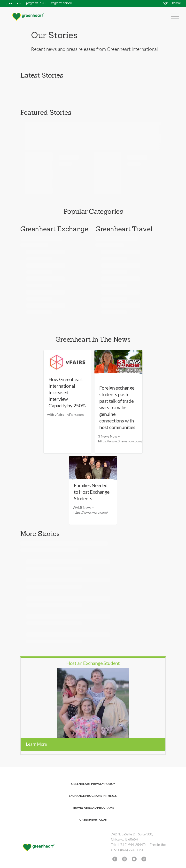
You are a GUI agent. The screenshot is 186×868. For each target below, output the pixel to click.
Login (165, 3)
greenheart (14, 3)
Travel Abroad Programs (93, 807)
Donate (176, 3)
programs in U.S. (36, 3)
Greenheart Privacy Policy (93, 784)
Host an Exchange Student (93, 663)
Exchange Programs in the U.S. (93, 795)
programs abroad (61, 3)
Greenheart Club (93, 819)
